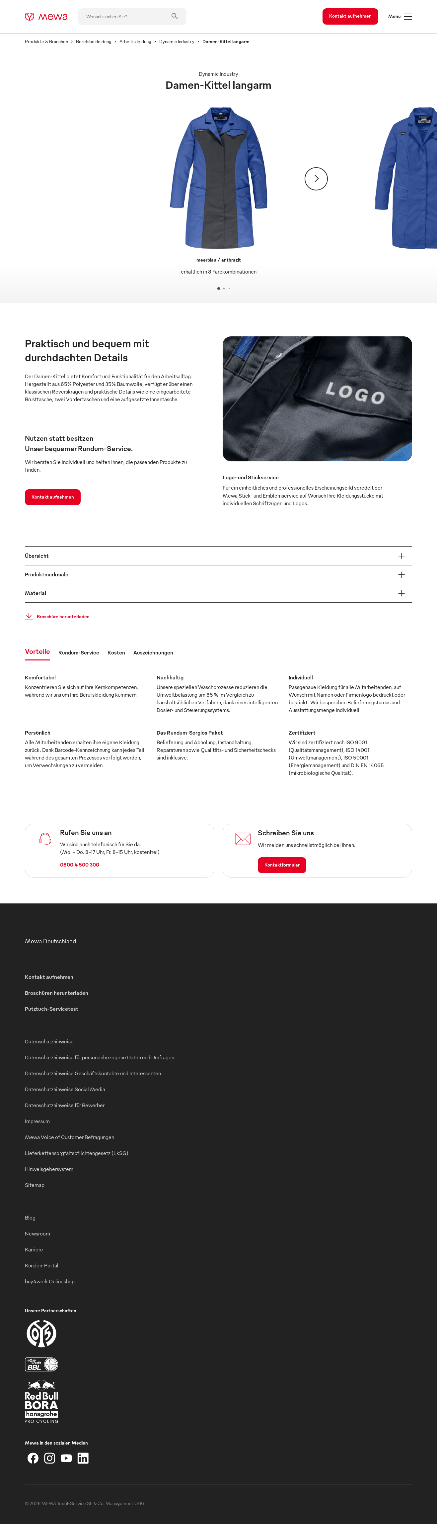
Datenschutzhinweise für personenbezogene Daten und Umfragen (99, 1057)
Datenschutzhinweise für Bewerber (65, 1105)
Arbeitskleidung (135, 41)
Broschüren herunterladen (56, 993)
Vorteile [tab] (37, 650)
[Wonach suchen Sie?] (132, 16)
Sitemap (34, 1185)
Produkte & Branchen (46, 41)
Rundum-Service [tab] (78, 652)
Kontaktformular (282, 865)
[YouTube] (66, 1458)
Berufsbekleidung (93, 41)
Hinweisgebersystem (49, 1169)
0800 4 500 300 (79, 864)
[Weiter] (316, 178)
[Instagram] (49, 1458)
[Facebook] (33, 1458)
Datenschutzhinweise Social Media (65, 1089)
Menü (400, 17)
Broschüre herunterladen (55, 617)
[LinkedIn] (83, 1458)
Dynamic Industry (176, 41)
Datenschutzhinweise (49, 1041)
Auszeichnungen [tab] (153, 652)
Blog (30, 1217)
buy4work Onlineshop (50, 1281)
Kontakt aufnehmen (350, 16)
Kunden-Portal (41, 1265)
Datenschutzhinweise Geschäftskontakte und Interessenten (93, 1073)
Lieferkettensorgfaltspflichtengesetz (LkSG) (76, 1153)
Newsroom (37, 1233)
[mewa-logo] (46, 17)
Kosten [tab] (116, 652)
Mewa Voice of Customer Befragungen (69, 1137)
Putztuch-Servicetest (51, 1008)
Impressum (37, 1121)
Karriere (34, 1249)
